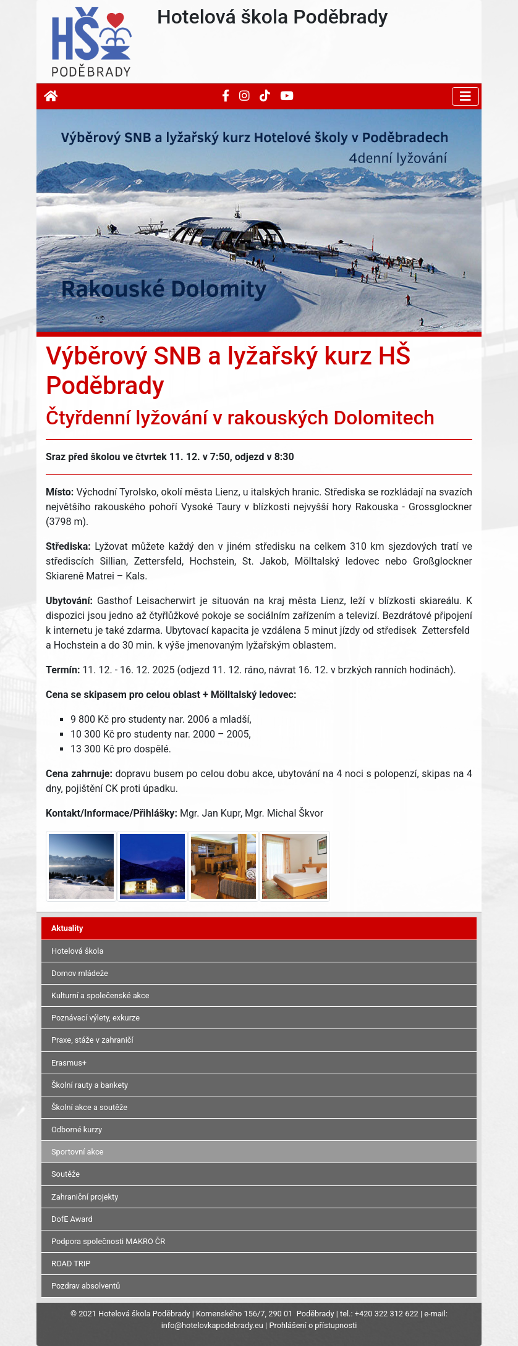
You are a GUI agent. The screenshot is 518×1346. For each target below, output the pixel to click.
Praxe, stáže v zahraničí (92, 1040)
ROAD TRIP (70, 1263)
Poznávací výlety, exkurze (95, 1017)
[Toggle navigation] (465, 96)
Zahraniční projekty (84, 1196)
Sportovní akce (77, 1151)
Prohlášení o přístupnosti (313, 1325)
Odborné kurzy (76, 1129)
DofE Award (72, 1219)
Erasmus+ (69, 1062)
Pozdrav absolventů (85, 1285)
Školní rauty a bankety (89, 1085)
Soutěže (65, 1174)
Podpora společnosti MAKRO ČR (108, 1241)
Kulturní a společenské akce (100, 995)
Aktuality (67, 928)
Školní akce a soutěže (89, 1107)
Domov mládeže (79, 973)
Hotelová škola (77, 951)
